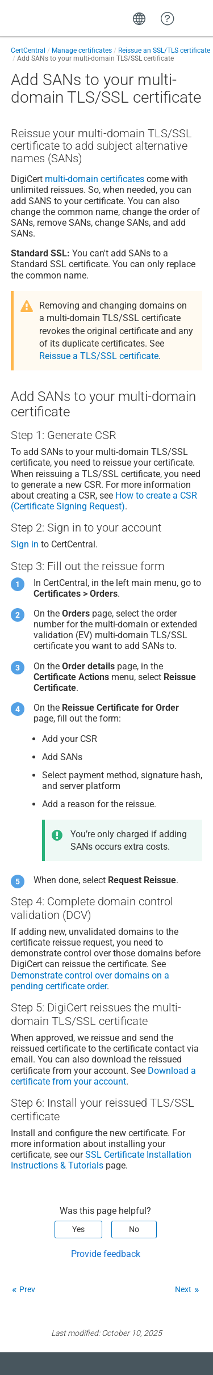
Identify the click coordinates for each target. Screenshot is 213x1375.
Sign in (25, 544)
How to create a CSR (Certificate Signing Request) (104, 501)
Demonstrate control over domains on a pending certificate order (90, 981)
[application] (167, 1349)
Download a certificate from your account (103, 1076)
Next (183, 1289)
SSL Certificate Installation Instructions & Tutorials (101, 1160)
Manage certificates (82, 50)
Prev (27, 1289)
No (134, 1229)
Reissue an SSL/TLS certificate (164, 50)
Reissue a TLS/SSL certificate (98, 356)
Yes (78, 1229)
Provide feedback (105, 1254)
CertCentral (28, 50)
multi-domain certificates (94, 179)
